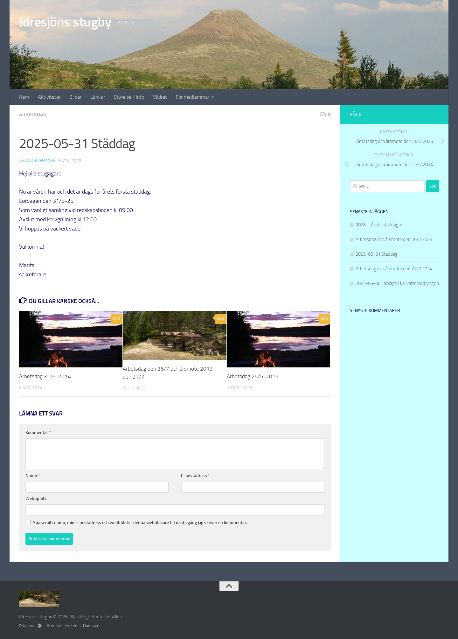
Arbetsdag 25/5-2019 (253, 376)
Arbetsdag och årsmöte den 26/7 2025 (394, 239)
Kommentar (38, 432)
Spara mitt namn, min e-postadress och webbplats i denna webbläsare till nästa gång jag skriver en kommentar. (140, 522)
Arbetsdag (32, 114)
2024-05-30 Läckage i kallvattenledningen (397, 283)
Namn (32, 476)
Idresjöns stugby (65, 22)
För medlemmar (192, 97)
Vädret (160, 97)
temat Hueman (84, 625)
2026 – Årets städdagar (379, 225)
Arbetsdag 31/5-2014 (45, 376)
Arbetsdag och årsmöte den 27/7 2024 (394, 269)
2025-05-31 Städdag (377, 254)
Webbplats (36, 498)
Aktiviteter (49, 97)
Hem (24, 97)
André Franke (40, 160)
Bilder (75, 97)
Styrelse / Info (129, 97)
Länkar (97, 97)
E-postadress (195, 476)
